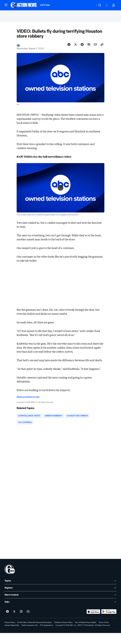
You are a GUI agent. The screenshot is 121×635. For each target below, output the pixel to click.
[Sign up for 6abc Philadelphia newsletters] (28, 613)
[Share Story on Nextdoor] (88, 45)
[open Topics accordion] (60, 583)
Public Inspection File (30, 627)
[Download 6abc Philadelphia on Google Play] (108, 613)
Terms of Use (104, 624)
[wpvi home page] (10, 571)
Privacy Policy (10, 624)
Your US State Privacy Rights (85, 624)
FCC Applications (46, 627)
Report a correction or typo (28, 398)
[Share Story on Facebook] (69, 45)
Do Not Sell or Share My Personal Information (34, 624)
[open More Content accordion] (60, 597)
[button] (6, 5)
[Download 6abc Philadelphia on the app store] (93, 613)
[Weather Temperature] (91, 5)
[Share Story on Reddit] (82, 45)
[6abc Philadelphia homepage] (23, 5)
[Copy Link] (101, 45)
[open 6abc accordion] (60, 604)
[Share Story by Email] (95, 45)
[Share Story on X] (75, 45)
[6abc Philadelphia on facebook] (7, 613)
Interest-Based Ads (12, 627)
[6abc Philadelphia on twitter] (14, 613)
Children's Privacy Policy (63, 624)
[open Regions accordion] (60, 590)
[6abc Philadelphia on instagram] (21, 613)
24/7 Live (45, 4)
